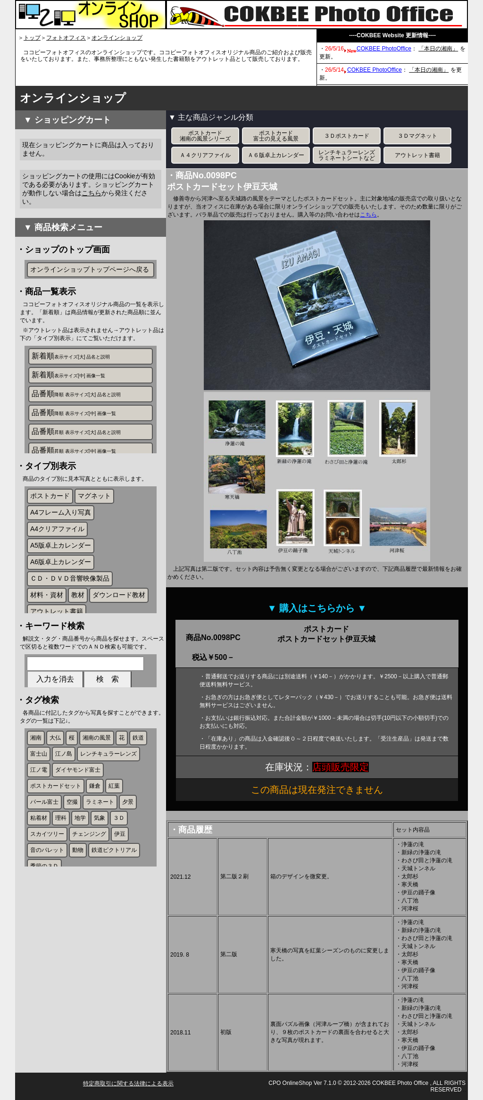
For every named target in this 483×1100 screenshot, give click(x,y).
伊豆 (119, 868)
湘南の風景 (97, 771)
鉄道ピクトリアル (114, 884)
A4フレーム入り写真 (60, 528)
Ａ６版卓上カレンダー (276, 155)
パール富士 (44, 836)
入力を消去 (55, 707)
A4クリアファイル (57, 545)
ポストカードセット (55, 820)
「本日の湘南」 (438, 48)
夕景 (127, 836)
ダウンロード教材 (118, 611)
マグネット (94, 512)
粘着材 (38, 852)
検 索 (107, 707)
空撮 (72, 836)
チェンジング (89, 868)
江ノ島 (63, 787)
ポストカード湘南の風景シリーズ (205, 136)
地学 (80, 852)
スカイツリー (47, 868)
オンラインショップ (117, 37)
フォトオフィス (66, 37)
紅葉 (114, 820)
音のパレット (47, 884)
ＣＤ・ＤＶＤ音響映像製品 (69, 594)
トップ (32, 37)
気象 (99, 852)
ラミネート (100, 836)
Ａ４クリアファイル (205, 155)
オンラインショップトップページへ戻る (89, 269)
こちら (91, 193)
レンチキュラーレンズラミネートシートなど (346, 155)
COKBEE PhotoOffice (384, 48)
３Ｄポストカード (346, 136)
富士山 (38, 787)
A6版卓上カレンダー (60, 578)
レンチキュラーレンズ (108, 787)
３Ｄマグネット (417, 136)
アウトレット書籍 (56, 627)
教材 (77, 611)
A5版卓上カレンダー (60, 561)
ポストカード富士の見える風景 (276, 136)
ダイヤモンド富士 (77, 803)
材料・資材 (46, 611)
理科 (61, 852)
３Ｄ (119, 852)
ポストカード (50, 512)
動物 (77, 884)
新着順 (71, 359)
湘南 (36, 771)
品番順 (76, 397)
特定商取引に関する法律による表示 (128, 1083)
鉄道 (138, 771)
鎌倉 (94, 820)
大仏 (55, 771)
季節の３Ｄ (44, 900)
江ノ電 (38, 803)
